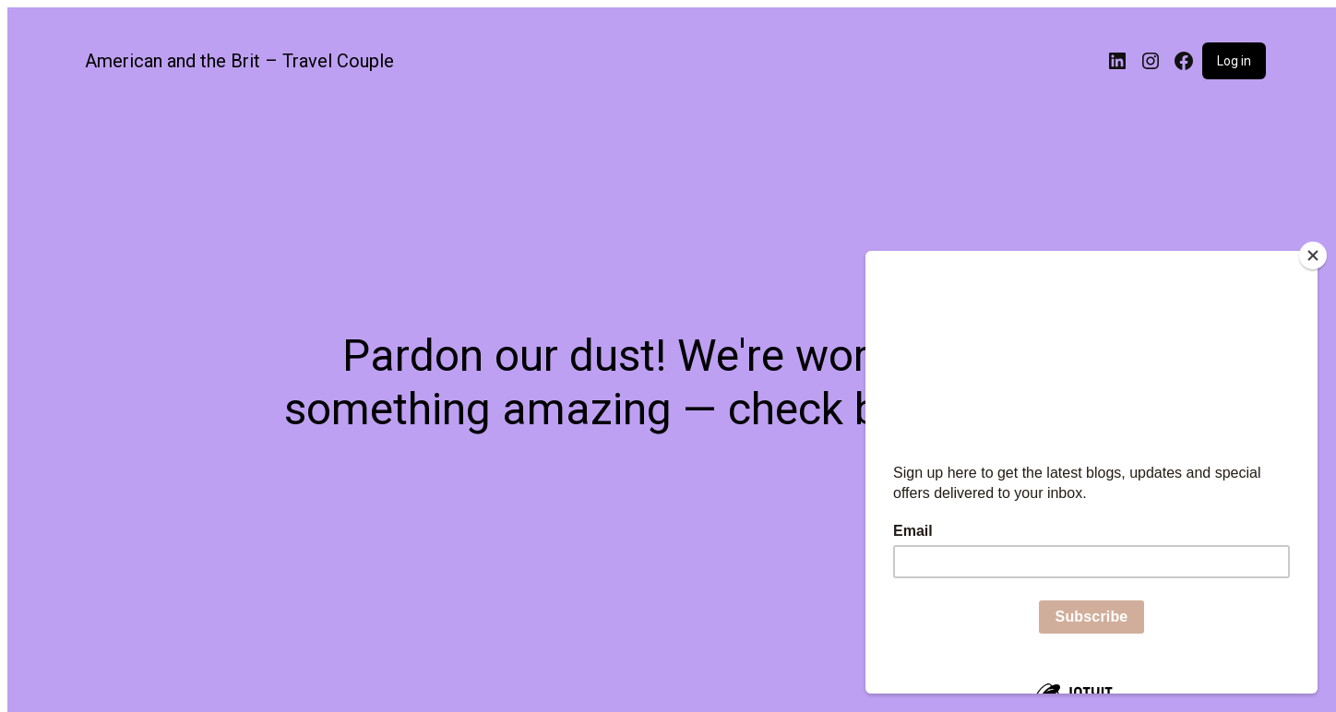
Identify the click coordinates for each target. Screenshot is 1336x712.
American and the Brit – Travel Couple (239, 61)
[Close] (1313, 255)
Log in (1234, 60)
